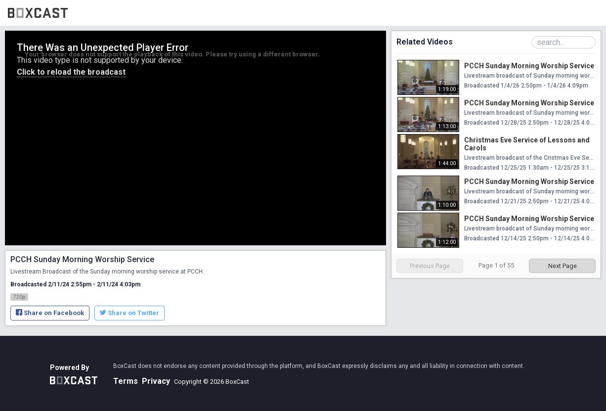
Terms (125, 381)
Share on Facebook (50, 313)
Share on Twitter (129, 313)
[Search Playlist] (563, 42)
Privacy (156, 381)
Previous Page (430, 266)
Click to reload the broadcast (71, 72)
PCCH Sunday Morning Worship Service (529, 66)
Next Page (562, 266)
